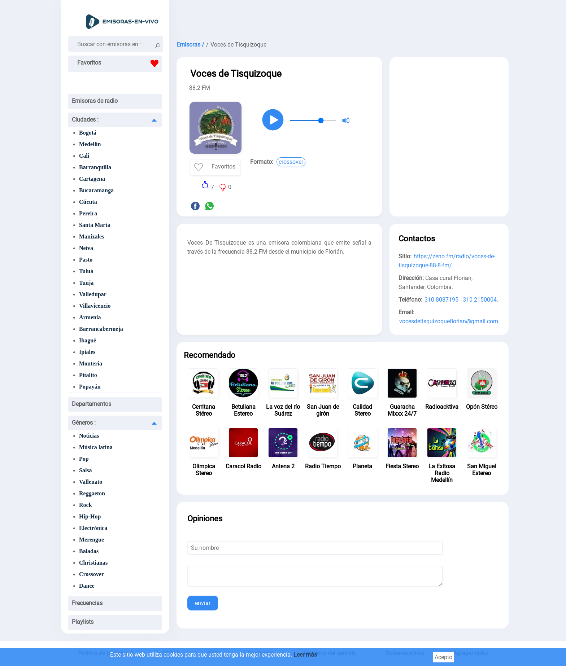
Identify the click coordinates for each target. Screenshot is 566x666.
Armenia (90, 317)
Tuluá (86, 271)
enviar (202, 603)
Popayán (90, 387)
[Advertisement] (343, 18)
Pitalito (88, 375)
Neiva (86, 248)
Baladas (89, 551)
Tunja (86, 283)
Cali (84, 156)
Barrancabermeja (101, 329)
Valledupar (92, 294)
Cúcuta (88, 202)
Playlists (82, 621)
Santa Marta (94, 225)
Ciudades (85, 119)
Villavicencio (94, 306)
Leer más (305, 654)
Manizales (91, 236)
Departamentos (91, 403)
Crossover (91, 574)
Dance (87, 586)
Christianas (93, 563)
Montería (90, 363)
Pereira (88, 213)
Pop (84, 459)
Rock (85, 505)
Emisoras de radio (95, 100)
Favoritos (119, 63)
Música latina (96, 447)
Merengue (91, 539)
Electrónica (93, 528)
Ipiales (87, 352)
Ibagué (87, 340)
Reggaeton (92, 493)
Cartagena (92, 179)
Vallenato (90, 482)
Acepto (443, 657)
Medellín (90, 144)
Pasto (85, 260)
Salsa (85, 470)
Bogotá (87, 133)
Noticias (89, 436)
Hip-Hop (90, 516)
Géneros (84, 422)
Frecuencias (87, 603)
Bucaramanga (96, 190)
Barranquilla (95, 167)
